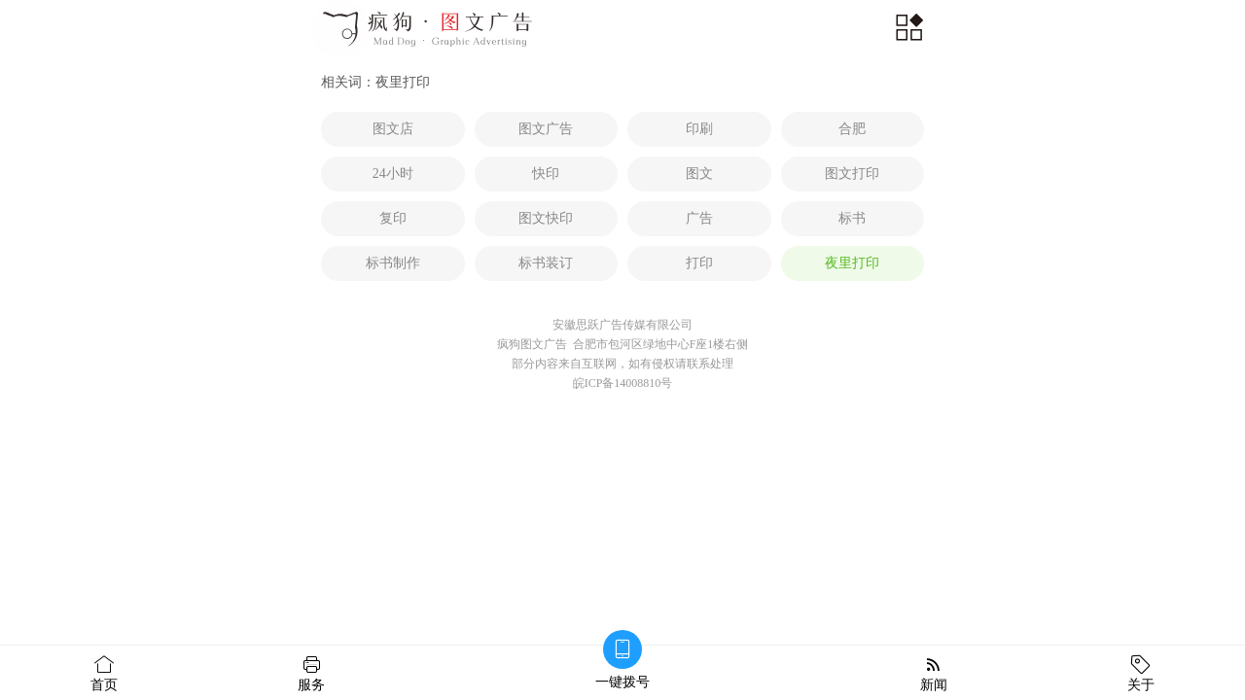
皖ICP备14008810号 (623, 383)
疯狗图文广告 (532, 344)
